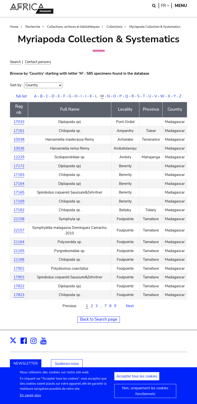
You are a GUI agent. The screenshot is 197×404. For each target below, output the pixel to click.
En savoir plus (30, 398)
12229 (19, 157)
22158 (19, 218)
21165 (19, 250)
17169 (19, 201)
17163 (19, 174)
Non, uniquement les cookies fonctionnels (145, 394)
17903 (19, 277)
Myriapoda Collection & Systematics (154, 27)
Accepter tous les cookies (137, 379)
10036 (19, 148)
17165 (19, 192)
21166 (19, 259)
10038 (19, 139)
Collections (114, 27)
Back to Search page (98, 319)
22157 (19, 230)
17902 (19, 268)
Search (15, 61)
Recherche (32, 27)
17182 (19, 210)
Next (130, 305)
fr (166, 5)
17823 (19, 294)
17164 (19, 183)
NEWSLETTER (26, 363)
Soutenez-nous (67, 363)
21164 (19, 241)
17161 (19, 130)
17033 (19, 121)
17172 (19, 166)
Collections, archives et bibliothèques (73, 27)
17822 (19, 286)
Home (14, 27)
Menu (181, 5)
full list (21, 96)
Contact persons (38, 61)
